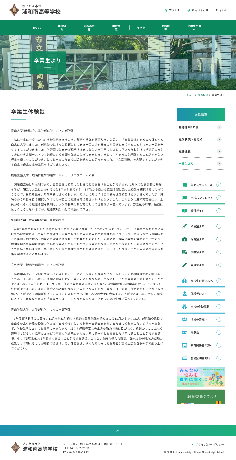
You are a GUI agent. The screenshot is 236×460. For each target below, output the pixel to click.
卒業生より (186, 163)
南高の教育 (89, 28)
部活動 (141, 28)
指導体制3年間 (189, 127)
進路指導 (165, 28)
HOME (37, 28)
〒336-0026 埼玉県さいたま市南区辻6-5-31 (92, 444)
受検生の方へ (194, 28)
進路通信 (185, 151)
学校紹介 (61, 28)
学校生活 (116, 28)
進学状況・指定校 (191, 139)
